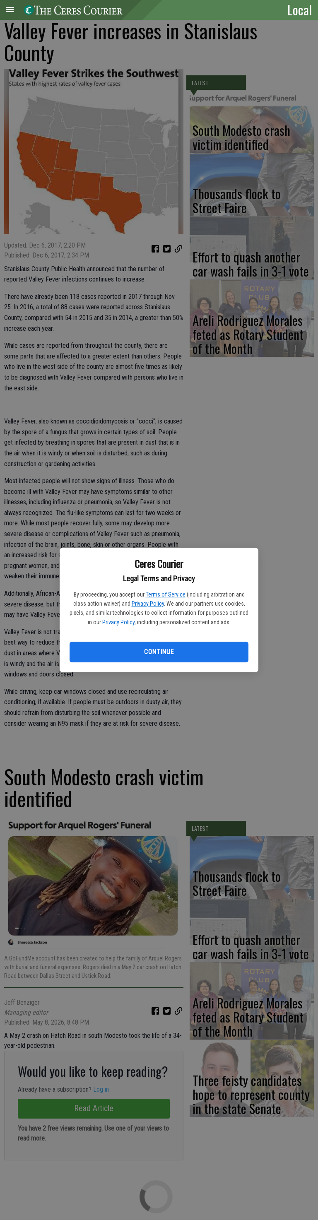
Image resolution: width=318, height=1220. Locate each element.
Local (299, 9)
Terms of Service (166, 594)
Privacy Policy (148, 603)
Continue (158, 652)
